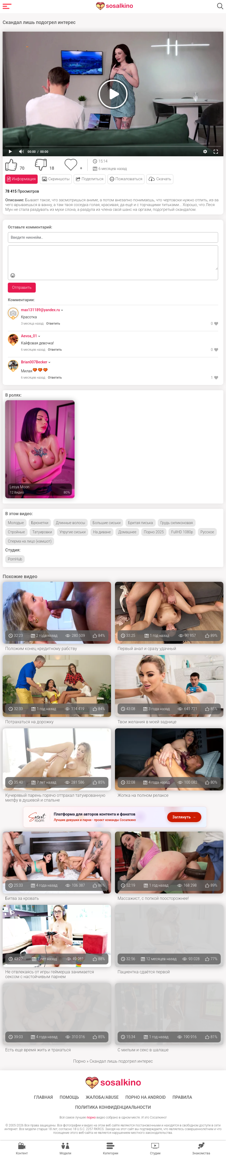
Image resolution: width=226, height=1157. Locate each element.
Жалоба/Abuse (102, 1096)
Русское (207, 531)
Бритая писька (140, 522)
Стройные (16, 531)
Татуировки (42, 531)
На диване (102, 531)
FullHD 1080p (182, 531)
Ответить (53, 323)
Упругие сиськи (73, 531)
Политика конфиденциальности (113, 1106)
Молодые (16, 522)
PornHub (15, 558)
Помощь (69, 1096)
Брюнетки (39, 522)
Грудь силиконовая (176, 522)
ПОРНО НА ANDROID (145, 1096)
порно (91, 1117)
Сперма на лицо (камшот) (29, 540)
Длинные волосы (70, 522)
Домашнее (127, 531)
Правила (182, 1096)
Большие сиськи (106, 522)
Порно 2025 (154, 531)
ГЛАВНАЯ (43, 1096)
